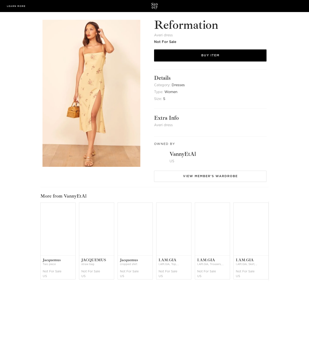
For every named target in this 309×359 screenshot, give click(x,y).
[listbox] (154, 241)
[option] (59, 241)
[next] (271, 241)
